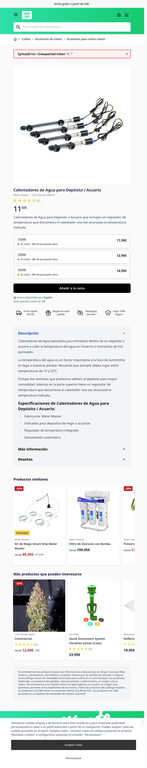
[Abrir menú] (15, 14)
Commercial (23, 639)
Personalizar (73, 758)
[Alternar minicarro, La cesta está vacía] (126, 15)
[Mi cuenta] (119, 15)
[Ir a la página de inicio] (68, 15)
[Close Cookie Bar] (143, 722)
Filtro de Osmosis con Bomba (89, 544)
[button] (26, 200)
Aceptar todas (73, 745)
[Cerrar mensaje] (127, 54)
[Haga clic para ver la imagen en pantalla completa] (72, 125)
